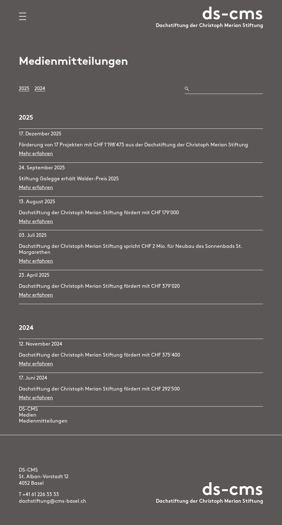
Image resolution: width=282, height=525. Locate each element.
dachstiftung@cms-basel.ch (52, 501)
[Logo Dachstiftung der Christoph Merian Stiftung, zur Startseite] (209, 22)
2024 (40, 88)
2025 (24, 88)
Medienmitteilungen (43, 421)
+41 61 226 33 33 (41, 494)
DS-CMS (28, 409)
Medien (27, 415)
